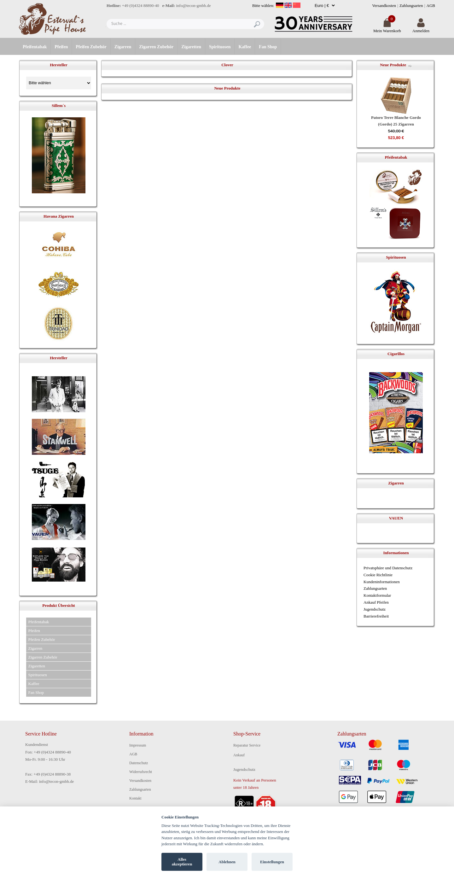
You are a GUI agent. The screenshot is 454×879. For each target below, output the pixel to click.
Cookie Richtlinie (378, 574)
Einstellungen (272, 861)
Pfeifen (61, 46)
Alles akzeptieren (182, 862)
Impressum (137, 745)
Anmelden (420, 28)
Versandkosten (384, 5)
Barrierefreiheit (376, 616)
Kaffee (244, 46)
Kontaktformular (377, 595)
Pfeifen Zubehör (91, 46)
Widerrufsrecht (140, 772)
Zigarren (122, 46)
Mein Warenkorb (387, 28)
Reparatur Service (246, 745)
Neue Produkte (393, 64)
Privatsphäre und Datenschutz (388, 567)
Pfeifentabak (35, 46)
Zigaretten (191, 46)
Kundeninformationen (382, 581)
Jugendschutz (375, 609)
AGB (431, 5)
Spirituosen (219, 46)
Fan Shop (268, 46)
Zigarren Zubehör (156, 46)
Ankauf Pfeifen (376, 602)
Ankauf (239, 755)
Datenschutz (138, 763)
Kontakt (135, 798)
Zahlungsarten (411, 5)
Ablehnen (226, 861)
